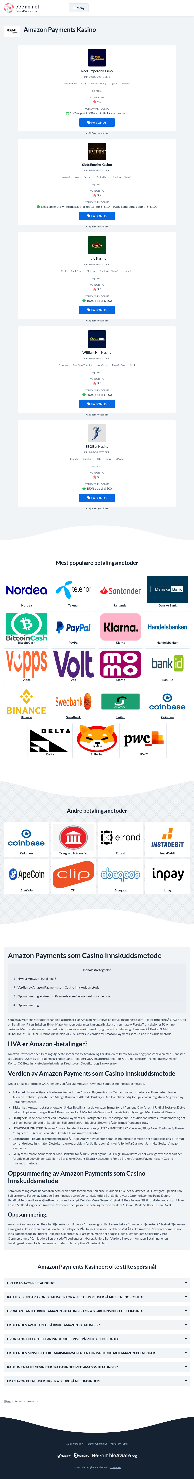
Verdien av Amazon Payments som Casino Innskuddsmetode (58, 987)
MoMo (120, 666)
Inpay (167, 876)
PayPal (73, 628)
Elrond (120, 839)
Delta (50, 740)
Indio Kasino (97, 258)
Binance (26, 703)
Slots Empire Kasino (97, 164)
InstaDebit (167, 839)
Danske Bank (167, 591)
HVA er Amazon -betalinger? (37, 978)
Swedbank (73, 703)
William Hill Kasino (97, 352)
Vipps (26, 666)
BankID (167, 666)
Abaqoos (120, 876)
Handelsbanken (167, 628)
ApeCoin (26, 876)
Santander (120, 591)
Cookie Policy (74, 1443)
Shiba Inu (97, 740)
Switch (120, 703)
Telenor (73, 591)
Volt (73, 666)
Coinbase (167, 703)
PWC (144, 740)
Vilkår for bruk (119, 1443)
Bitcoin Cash (26, 628)
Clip (73, 876)
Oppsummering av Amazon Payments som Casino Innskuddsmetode (64, 996)
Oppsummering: (29, 1005)
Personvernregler (96, 1443)
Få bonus (97, 122)
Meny (78, 8)
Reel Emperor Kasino (97, 71)
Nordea (26, 591)
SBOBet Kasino (97, 446)
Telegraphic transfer (73, 839)
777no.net (115, 1467)
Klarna (120, 628)
